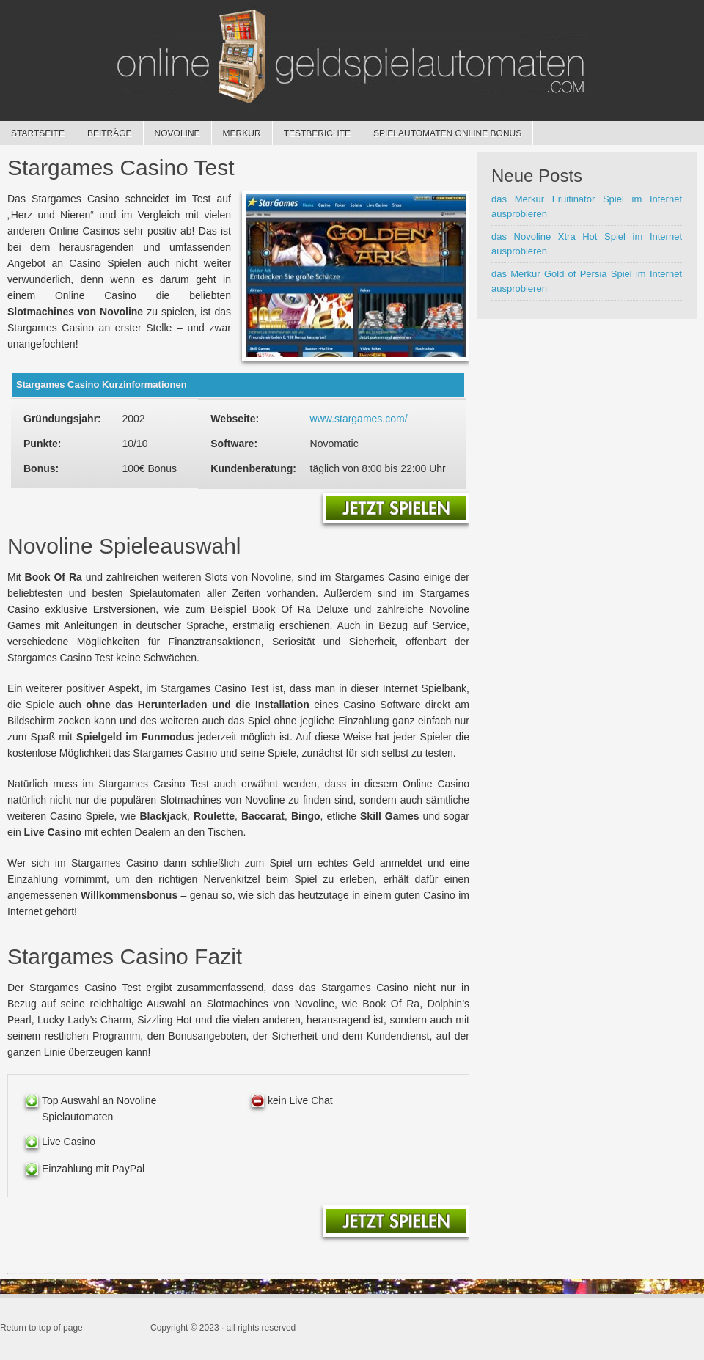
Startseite (38, 133)
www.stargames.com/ (359, 418)
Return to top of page (41, 1328)
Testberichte (312, 133)
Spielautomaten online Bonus (447, 133)
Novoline (172, 133)
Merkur (236, 133)
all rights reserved (261, 1328)
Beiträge (109, 133)
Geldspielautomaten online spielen (352, 59)
